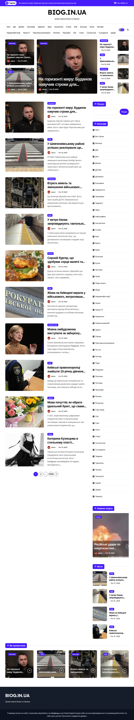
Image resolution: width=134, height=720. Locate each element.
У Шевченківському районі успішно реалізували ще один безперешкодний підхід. (19, 87)
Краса (97, 243)
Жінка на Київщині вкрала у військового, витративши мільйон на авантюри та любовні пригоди (66, 298)
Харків (98, 483)
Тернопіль (99, 463)
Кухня (92, 27)
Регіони (98, 396)
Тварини (98, 456)
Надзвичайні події (13, 33)
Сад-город (99, 410)
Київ (75, 27)
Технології (99, 476)
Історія (68, 27)
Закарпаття (100, 190)
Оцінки (98, 336)
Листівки (100, 27)
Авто (8, 27)
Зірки (49, 27)
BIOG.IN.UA (67, 12)
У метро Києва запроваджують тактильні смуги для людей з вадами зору (66, 225)
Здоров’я (41, 27)
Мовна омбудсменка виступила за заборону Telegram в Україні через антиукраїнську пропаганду (66, 335)
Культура (83, 27)
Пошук (99, 104)
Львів (97, 276)
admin (11, 61)
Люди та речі (100, 283)
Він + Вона (99, 136)
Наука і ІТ (26, 33)
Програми (66, 33)
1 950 (51, 474)
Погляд (98, 356)
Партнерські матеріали (41, 33)
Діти (97, 156)
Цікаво (113, 33)
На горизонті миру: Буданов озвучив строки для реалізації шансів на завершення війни (18, 58)
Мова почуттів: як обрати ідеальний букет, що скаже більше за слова (65, 406)
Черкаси (98, 496)
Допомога (99, 176)
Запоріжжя (99, 196)
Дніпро (98, 163)
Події (97, 363)
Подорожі (99, 370)
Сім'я (97, 430)
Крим (97, 250)
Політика (56, 33)
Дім (14, 27)
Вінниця (98, 143)
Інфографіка (100, 216)
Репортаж (99, 403)
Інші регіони (58, 27)
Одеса (98, 330)
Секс (97, 423)
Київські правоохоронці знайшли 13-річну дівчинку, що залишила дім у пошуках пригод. (66, 373)
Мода (97, 290)
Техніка (98, 470)
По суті (98, 350)
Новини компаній (102, 323)
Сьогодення (103, 33)
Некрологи (99, 316)
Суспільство (91, 33)
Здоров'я (99, 203)
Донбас (21, 27)
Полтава (98, 383)
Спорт (81, 33)
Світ (74, 33)
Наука (97, 303)
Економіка (31, 27)
